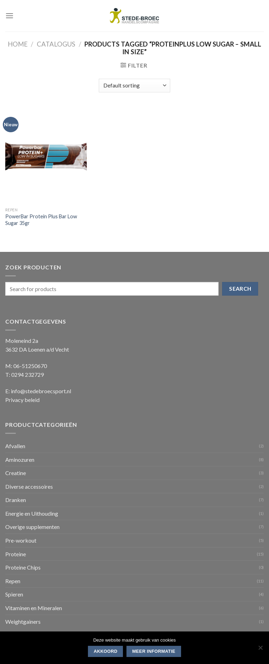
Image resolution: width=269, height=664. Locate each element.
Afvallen (15, 446)
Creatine (15, 472)
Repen (12, 581)
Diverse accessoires (29, 486)
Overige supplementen (32, 526)
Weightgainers (23, 621)
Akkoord (105, 651)
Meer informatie (153, 651)
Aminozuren (19, 459)
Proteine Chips (23, 567)
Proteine (15, 554)
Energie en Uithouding (31, 513)
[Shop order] (134, 85)
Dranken (15, 499)
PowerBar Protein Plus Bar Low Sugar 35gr (41, 219)
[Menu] (9, 15)
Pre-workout (20, 540)
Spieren (14, 594)
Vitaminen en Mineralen (33, 608)
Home (18, 44)
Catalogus (56, 44)
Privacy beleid (22, 399)
